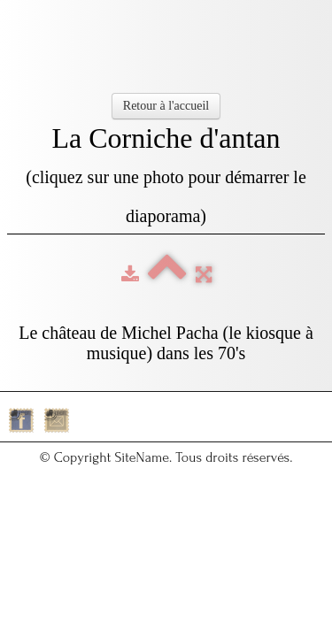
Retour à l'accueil (166, 105)
